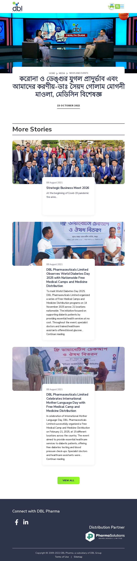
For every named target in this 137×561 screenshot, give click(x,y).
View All (68, 480)
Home (52, 73)
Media (62, 73)
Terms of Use (62, 556)
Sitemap (78, 556)
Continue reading (55, 334)
